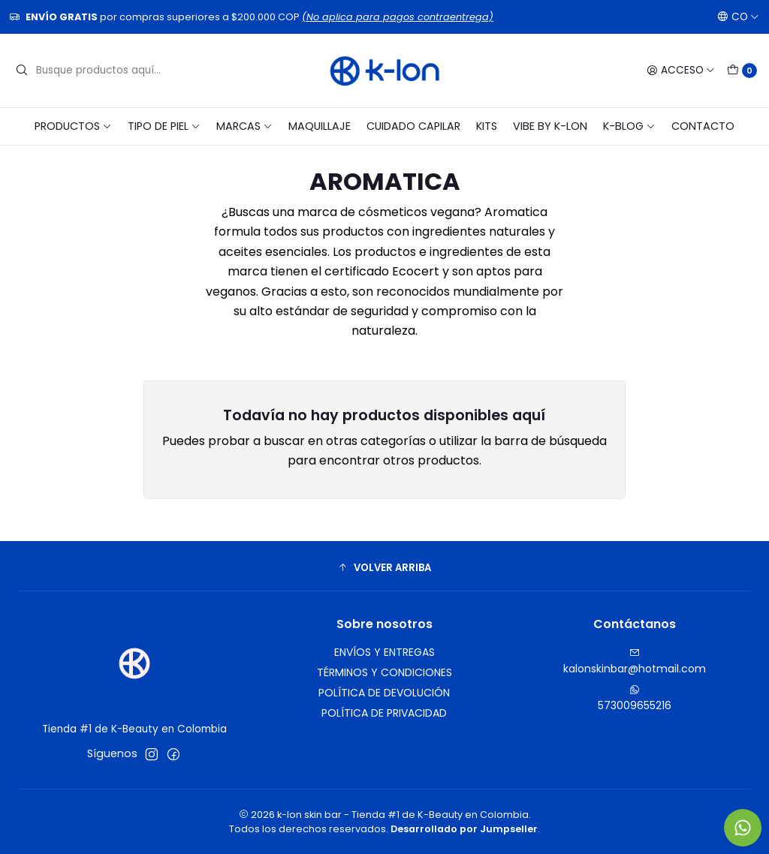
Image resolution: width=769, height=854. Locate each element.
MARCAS (244, 126)
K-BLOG (629, 126)
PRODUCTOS (73, 126)
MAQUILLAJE (319, 126)
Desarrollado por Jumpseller (464, 828)
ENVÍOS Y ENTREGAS (384, 652)
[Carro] (742, 71)
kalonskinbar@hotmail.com (634, 662)
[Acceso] (681, 70)
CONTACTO (702, 126)
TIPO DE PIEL (164, 126)
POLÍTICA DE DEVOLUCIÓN (384, 692)
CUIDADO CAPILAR (413, 126)
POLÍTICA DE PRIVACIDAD (384, 712)
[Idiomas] (738, 17)
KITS (486, 126)
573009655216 (634, 698)
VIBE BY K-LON (550, 126)
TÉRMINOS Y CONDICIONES (384, 672)
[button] (384, 568)
